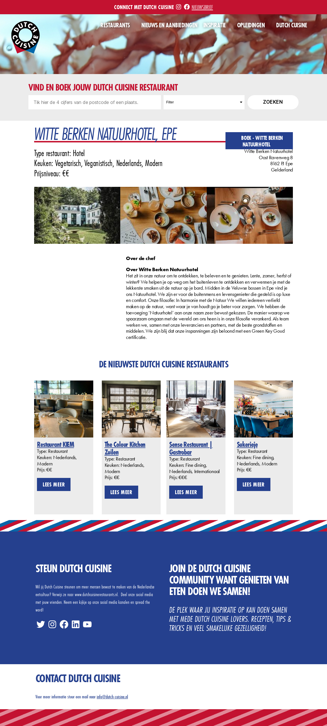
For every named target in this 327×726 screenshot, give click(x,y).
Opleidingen (251, 25)
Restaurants (115, 25)
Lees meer (54, 484)
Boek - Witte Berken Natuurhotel (262, 141)
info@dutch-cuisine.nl (112, 696)
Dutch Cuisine (291, 25)
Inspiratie (214, 25)
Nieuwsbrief (202, 7)
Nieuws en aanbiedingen (169, 25)
